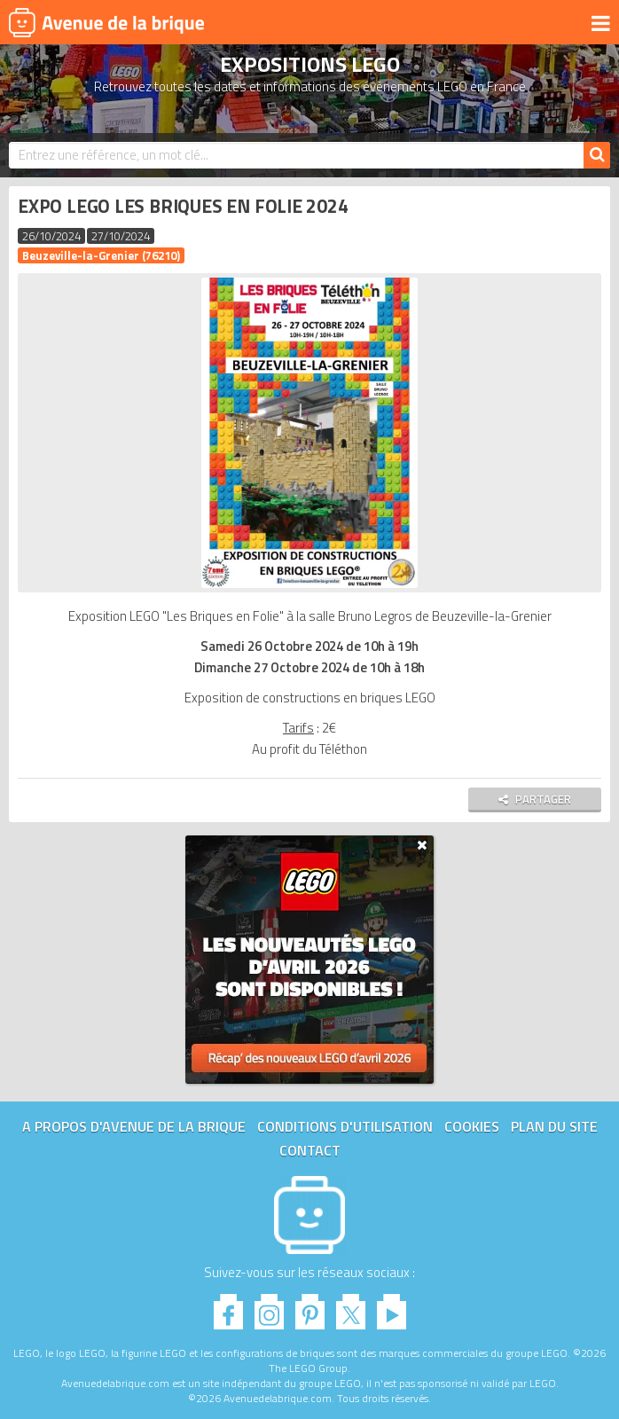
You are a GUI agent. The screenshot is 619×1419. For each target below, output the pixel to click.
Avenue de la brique (106, 22)
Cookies (471, 1126)
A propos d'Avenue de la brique (134, 1126)
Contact (310, 1150)
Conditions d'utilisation (345, 1126)
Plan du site (554, 1126)
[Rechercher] (597, 155)
